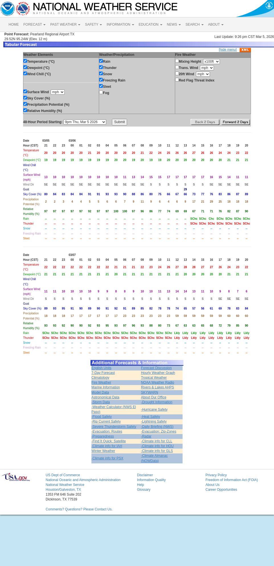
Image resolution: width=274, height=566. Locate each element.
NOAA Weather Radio (157, 382)
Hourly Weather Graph (158, 373)
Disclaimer (145, 475)
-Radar (146, 436)
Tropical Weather (154, 378)
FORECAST (34, 25)
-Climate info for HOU (157, 446)
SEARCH (194, 25)
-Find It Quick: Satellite (108, 441)
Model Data (100, 392)
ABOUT (216, 25)
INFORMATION (120, 25)
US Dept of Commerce (63, 475)
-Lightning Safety (154, 422)
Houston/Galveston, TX (63, 490)
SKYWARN (149, 392)
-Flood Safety (101, 417)
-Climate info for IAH (106, 446)
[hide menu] (228, 50)
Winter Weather (103, 451)
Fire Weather (101, 382)
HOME (14, 25)
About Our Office (153, 397)
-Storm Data (100, 402)
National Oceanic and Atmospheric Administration (83, 480)
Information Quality (151, 480)
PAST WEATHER (65, 25)
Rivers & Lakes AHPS (157, 387)
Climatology (100, 378)
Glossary (143, 490)
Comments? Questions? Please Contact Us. (79, 509)
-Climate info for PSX (107, 458)
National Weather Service (65, 485)
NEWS (174, 25)
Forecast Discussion (156, 368)
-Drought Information (156, 402)
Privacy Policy (216, 475)
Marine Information (105, 387)
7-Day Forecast (103, 373)
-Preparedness (102, 436)
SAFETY (93, 25)
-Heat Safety (150, 417)
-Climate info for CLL (156, 441)
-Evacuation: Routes (106, 431)
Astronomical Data (105, 397)
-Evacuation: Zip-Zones (158, 431)
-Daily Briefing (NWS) (157, 427)
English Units (101, 368)
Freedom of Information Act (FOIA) (231, 480)
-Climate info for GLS (157, 451)
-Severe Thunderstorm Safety (113, 427)
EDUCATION (150, 25)
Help (140, 485)
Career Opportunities (221, 490)
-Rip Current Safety (106, 422)
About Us (212, 485)
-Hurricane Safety (154, 410)
